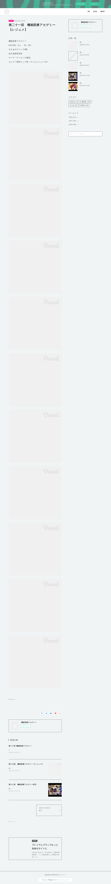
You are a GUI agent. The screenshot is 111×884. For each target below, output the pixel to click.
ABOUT (102, 11)
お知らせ (74, 101)
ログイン (94, 4)
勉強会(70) (12, 699)
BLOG (95, 11)
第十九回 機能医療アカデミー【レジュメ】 (26, 764)
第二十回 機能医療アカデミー (20, 746)
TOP (89, 11)
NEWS (84, 105)
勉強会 (11, 20)
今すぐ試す (80, 4)
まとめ (73, 105)
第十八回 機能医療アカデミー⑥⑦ (22, 784)
